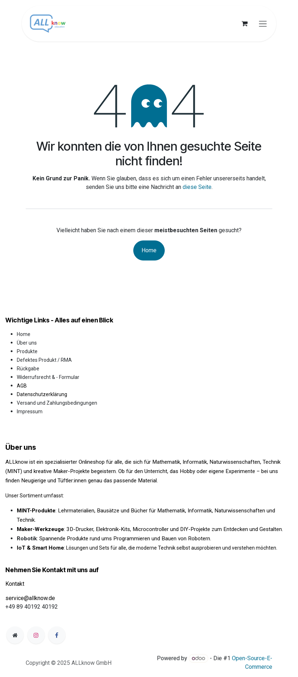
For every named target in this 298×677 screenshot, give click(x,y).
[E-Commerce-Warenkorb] (244, 23)
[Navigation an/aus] (262, 24)
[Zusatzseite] (15, 635)
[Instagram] (36, 635)
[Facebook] (56, 635)
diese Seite (197, 187)
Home (149, 250)
